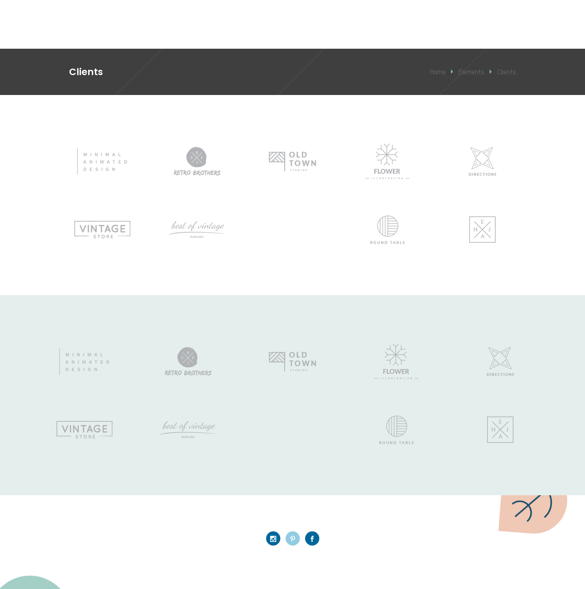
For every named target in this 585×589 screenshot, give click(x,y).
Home (438, 71)
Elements (471, 71)
